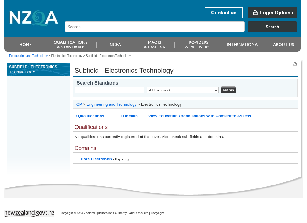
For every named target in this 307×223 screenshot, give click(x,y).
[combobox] (184, 30)
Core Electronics (96, 159)
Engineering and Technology (28, 55)
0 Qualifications (89, 116)
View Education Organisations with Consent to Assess (199, 116)
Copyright (157, 213)
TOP (78, 104)
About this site (138, 213)
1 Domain (129, 116)
